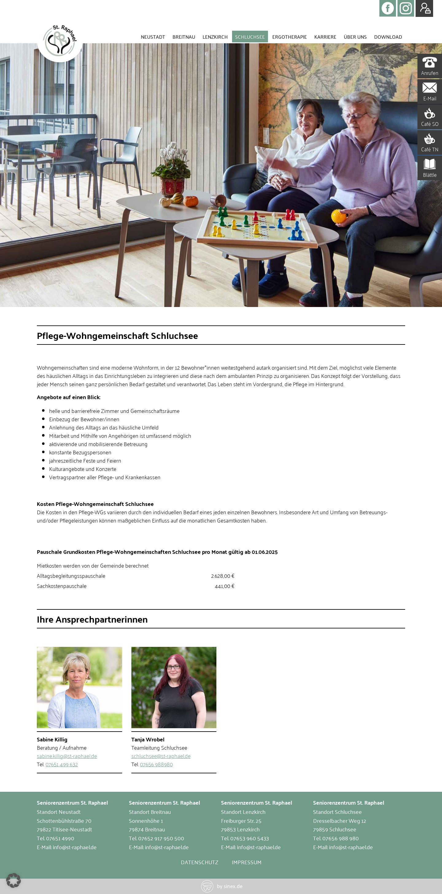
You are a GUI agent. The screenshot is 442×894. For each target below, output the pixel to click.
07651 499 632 (61, 764)
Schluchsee (250, 36)
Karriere (325, 36)
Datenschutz (199, 862)
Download (388, 36)
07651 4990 (60, 838)
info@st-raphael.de (75, 847)
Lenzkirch (215, 36)
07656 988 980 (340, 838)
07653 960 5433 (249, 838)
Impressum (247, 862)
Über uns (355, 36)
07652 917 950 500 (161, 838)
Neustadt (153, 36)
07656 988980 (156, 764)
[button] (13, 880)
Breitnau (184, 36)
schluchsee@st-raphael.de (161, 755)
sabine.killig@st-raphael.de (67, 755)
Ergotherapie (289, 36)
